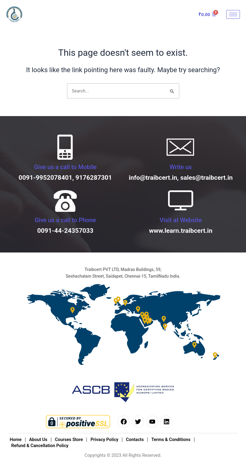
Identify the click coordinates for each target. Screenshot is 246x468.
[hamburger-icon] (233, 14)
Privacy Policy (104, 439)
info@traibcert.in (153, 177)
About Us (38, 439)
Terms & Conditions (170, 439)
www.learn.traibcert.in (180, 230)
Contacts (135, 439)
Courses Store (69, 439)
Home (16, 439)
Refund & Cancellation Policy (39, 445)
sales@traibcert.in (206, 177)
